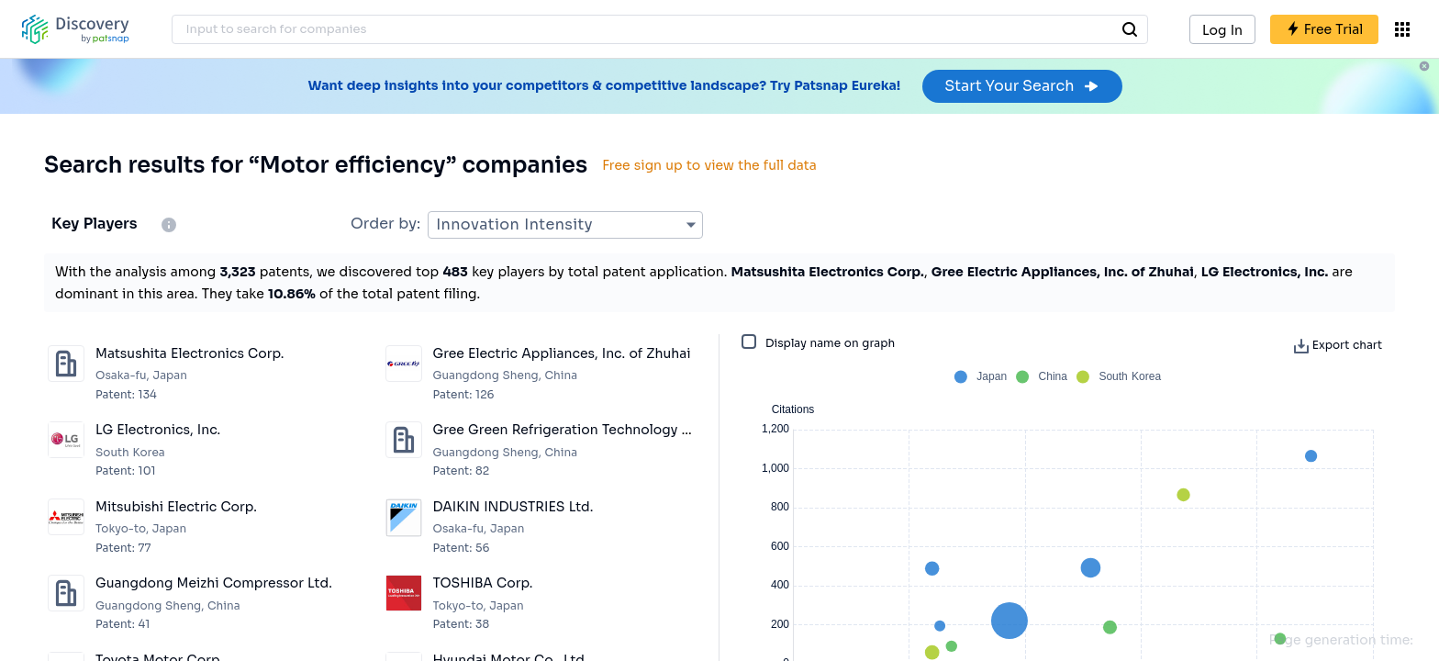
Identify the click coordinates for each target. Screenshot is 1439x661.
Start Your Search (1021, 85)
